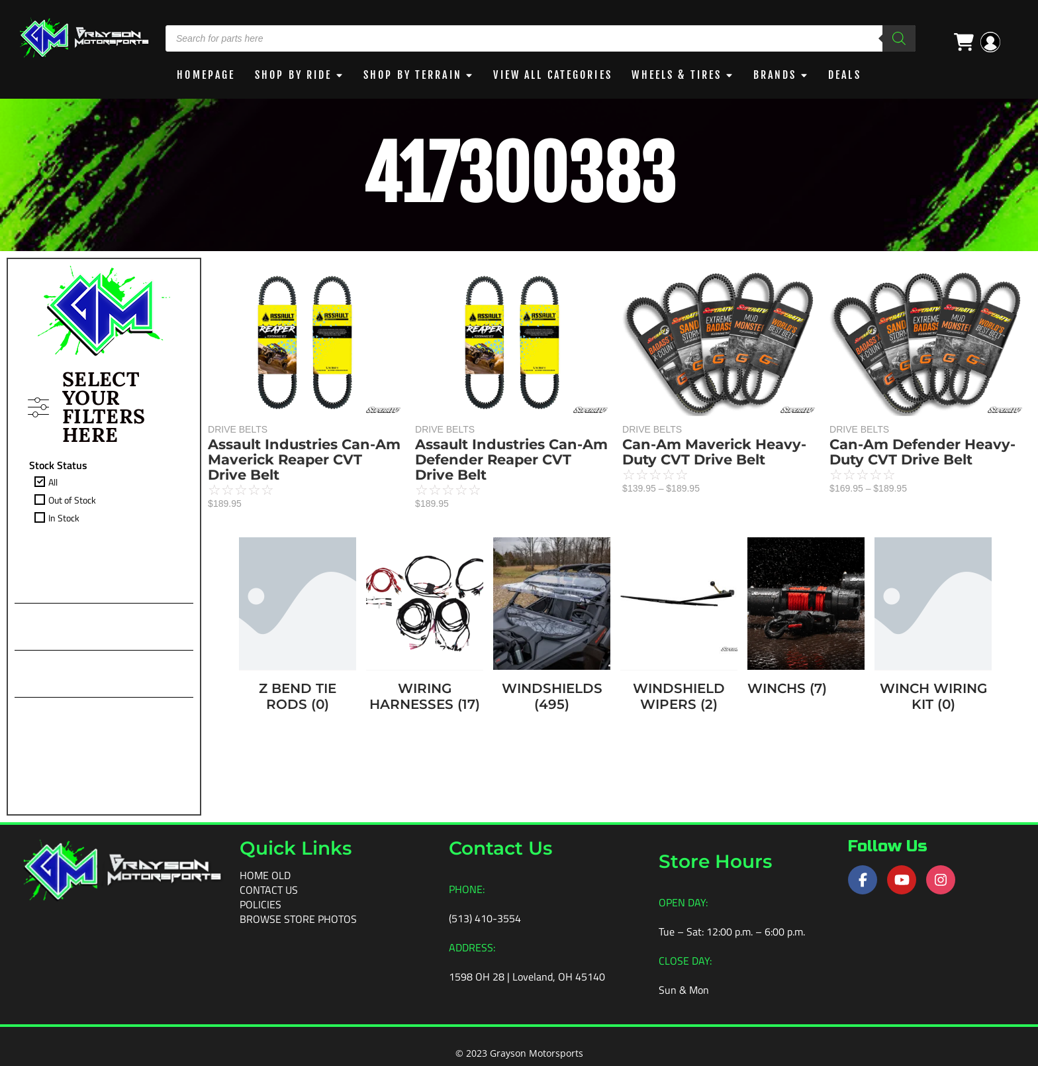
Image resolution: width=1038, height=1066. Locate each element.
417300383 (519, 174)
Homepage (198, 74)
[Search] (899, 38)
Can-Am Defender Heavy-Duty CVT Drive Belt (922, 451)
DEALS (853, 74)
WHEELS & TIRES (684, 74)
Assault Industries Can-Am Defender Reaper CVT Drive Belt (511, 459)
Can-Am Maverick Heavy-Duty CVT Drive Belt (714, 451)
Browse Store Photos (298, 918)
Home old (265, 874)
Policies (260, 903)
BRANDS (784, 74)
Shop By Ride (288, 74)
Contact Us (269, 889)
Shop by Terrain (410, 74)
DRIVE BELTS (237, 428)
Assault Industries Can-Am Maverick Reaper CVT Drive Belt (304, 459)
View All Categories (555, 74)
